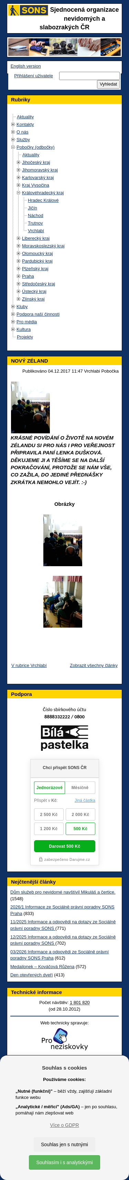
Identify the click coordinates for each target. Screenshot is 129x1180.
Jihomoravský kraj (40, 170)
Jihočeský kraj (36, 162)
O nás (23, 132)
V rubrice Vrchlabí (29, 665)
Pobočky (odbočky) (36, 147)
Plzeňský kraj (35, 268)
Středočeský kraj (38, 283)
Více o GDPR (64, 1125)
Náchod (35, 215)
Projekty (25, 337)
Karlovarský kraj (38, 177)
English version (26, 66)
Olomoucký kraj (37, 253)
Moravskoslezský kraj (43, 245)
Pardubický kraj (37, 261)
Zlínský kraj (33, 299)
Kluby (22, 306)
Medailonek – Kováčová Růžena (42, 966)
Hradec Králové (43, 200)
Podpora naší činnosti (38, 314)
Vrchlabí (36, 230)
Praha (28, 276)
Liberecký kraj (36, 238)
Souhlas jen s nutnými (64, 1144)
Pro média (27, 321)
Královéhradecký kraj (43, 192)
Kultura (24, 329)
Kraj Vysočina (35, 185)
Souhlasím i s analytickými (64, 1162)
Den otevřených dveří (31, 974)
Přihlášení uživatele (33, 75)
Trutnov (35, 223)
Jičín (32, 207)
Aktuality (25, 116)
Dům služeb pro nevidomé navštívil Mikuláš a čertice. (63, 892)
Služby (23, 139)
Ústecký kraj (34, 291)
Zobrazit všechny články (94, 665)
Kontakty (25, 124)
